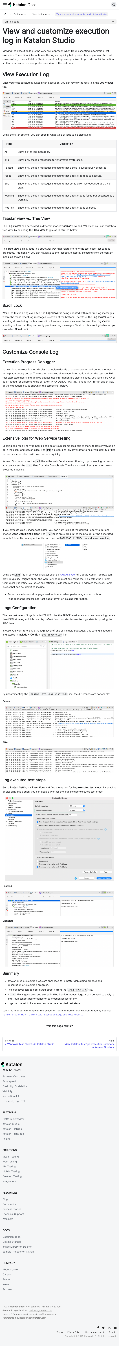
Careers (7, 1274)
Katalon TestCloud (13, 1133)
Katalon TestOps (12, 1128)
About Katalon (10, 1269)
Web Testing (9, 1161)
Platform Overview (13, 1118)
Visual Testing (10, 1156)
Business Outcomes (13, 1076)
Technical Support (13, 1214)
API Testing (9, 1166)
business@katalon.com (40, 1310)
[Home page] (5, 14)
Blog (5, 1199)
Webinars (7, 1218)
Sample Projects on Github (18, 1251)
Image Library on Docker (17, 1246)
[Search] (114, 4)
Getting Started (11, 1241)
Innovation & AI (11, 1096)
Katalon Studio (11, 1123)
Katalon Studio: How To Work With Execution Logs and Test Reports (42, 1014)
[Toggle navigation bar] (4, 4)
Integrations (9, 1181)
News (5, 1284)
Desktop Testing (12, 1176)
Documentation (11, 1236)
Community (9, 1204)
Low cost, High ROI (13, 1101)
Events (6, 1279)
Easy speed (9, 1081)
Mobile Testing (11, 1171)
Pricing (6, 1138)
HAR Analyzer (68, 574)
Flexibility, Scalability (14, 1086)
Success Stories (11, 1209)
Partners (7, 1289)
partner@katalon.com (35, 1317)
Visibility (7, 1091)
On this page (11, 21)
